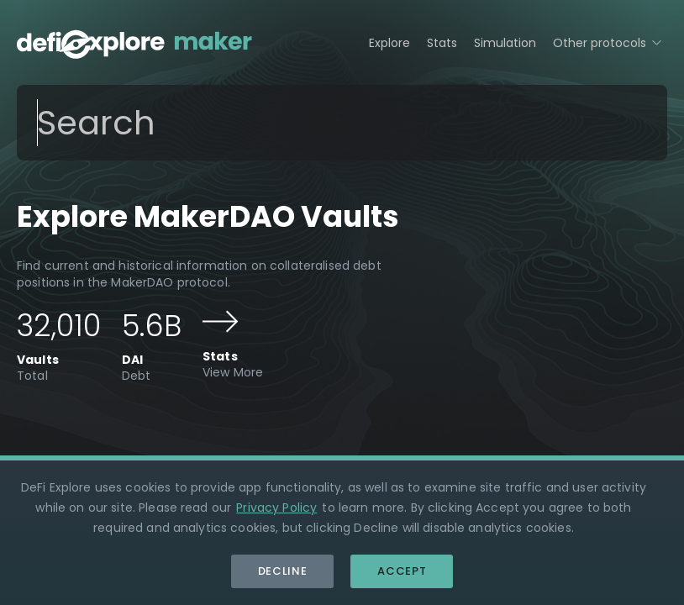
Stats (442, 42)
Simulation (505, 42)
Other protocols (610, 41)
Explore (389, 42)
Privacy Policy (276, 507)
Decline (283, 571)
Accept (401, 571)
